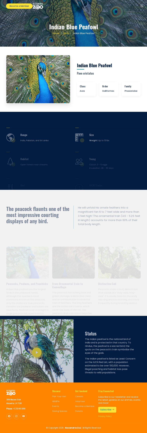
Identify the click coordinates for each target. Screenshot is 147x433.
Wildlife (55, 401)
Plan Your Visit (59, 396)
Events (55, 406)
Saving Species (59, 411)
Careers (79, 396)
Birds (66, 33)
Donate (79, 411)
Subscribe (107, 409)
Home (56, 33)
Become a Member (19, 6)
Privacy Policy (105, 416)
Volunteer (80, 401)
